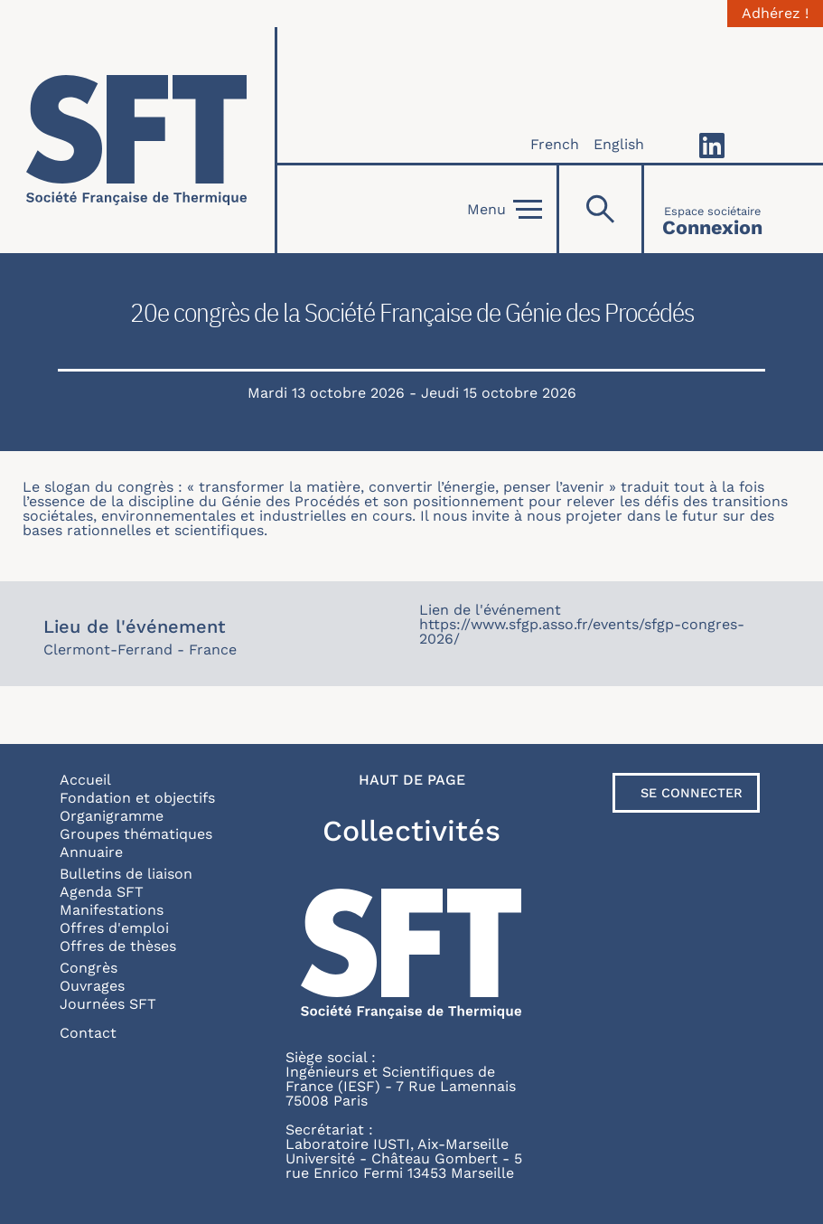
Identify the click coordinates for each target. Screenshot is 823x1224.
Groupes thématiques (136, 834)
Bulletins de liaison (126, 873)
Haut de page (412, 780)
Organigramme (112, 815)
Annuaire (91, 852)
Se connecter (692, 793)
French (554, 144)
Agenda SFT (102, 891)
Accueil (85, 779)
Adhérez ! (775, 13)
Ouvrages (92, 985)
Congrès (88, 967)
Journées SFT (108, 1003)
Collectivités (411, 830)
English (619, 144)
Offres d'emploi (114, 928)
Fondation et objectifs (137, 797)
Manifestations (112, 909)
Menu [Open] (504, 209)
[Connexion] (712, 209)
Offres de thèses (118, 946)
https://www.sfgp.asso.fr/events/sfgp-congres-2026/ (581, 631)
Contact (88, 1032)
